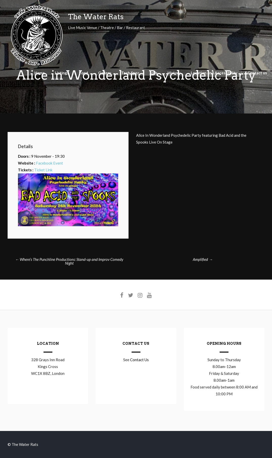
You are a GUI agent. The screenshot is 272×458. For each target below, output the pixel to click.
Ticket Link (43, 170)
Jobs (153, 73)
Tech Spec (130, 73)
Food (83, 73)
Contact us (257, 73)
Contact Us (139, 359)
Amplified (203, 259)
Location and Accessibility (214, 73)
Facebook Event (49, 163)
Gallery (104, 73)
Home (39, 73)
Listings (62, 73)
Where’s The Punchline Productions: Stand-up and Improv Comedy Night (69, 261)
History (174, 73)
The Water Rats (95, 16)
